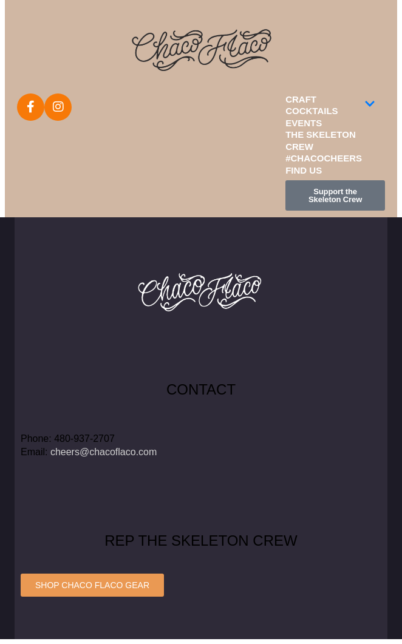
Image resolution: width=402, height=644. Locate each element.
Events (303, 123)
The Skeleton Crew (320, 140)
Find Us (303, 170)
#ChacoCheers (323, 158)
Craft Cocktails (330, 105)
